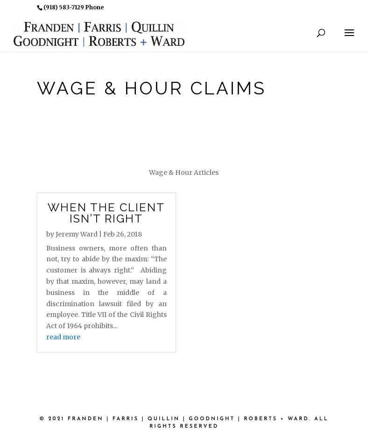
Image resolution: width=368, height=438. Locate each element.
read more (63, 337)
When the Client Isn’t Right (106, 213)
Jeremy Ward (77, 234)
